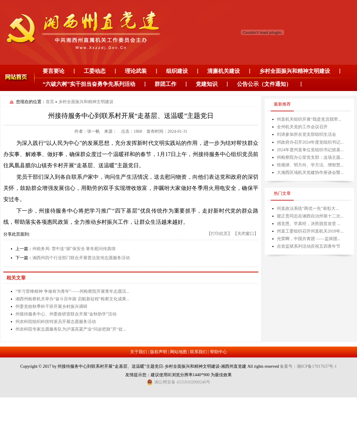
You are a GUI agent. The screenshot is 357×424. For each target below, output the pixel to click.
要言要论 (53, 71)
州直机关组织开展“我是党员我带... (309, 119)
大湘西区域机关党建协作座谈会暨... (310, 172)
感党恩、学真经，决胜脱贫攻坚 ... (308, 223)
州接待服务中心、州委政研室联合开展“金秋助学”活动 (65, 314)
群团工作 (165, 84)
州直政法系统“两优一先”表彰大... (308, 208)
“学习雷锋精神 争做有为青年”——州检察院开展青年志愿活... (72, 291)
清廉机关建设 (223, 71)
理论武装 (136, 71)
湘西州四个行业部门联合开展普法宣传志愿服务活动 (81, 258)
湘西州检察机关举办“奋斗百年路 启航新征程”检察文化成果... (72, 299)
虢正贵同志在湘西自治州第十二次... (310, 216)
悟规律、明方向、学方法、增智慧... (310, 165)
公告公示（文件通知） (264, 84)
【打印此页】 (219, 233)
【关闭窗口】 (245, 233)
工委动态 (95, 71)
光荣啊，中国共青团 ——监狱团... (308, 238)
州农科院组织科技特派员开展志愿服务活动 (55, 321)
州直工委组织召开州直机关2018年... (310, 231)
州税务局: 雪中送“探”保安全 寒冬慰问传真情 (74, 248)
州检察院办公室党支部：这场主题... (310, 157)
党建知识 (207, 84)
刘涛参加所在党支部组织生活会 (306, 134)
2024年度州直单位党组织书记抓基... (310, 150)
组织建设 (177, 71)
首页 (50, 101)
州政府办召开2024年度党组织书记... (310, 142)
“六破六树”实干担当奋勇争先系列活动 (89, 84)
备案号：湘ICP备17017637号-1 (308, 366)
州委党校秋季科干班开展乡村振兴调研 (51, 306)
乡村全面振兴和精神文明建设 (294, 71)
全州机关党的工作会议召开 (302, 127)
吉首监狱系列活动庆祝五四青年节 (308, 246)
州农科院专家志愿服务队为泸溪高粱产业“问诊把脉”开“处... (70, 329)
